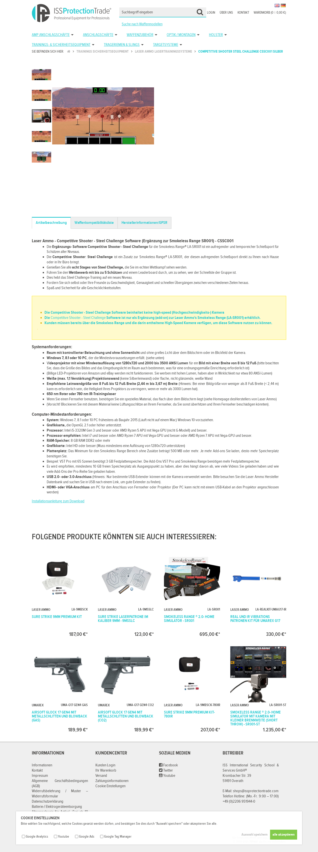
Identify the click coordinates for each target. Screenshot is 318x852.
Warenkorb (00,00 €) (270, 13)
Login (211, 13)
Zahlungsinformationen (111, 781)
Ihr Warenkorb (105, 770)
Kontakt (243, 13)
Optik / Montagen (181, 35)
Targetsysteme (165, 44)
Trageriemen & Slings (122, 44)
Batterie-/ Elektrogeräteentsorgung (57, 806)
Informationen (42, 765)
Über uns (226, 13)
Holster (216, 35)
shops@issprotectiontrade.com (255, 791)
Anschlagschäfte (98, 35)
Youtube (167, 775)
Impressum (40, 775)
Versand (101, 775)
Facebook (168, 765)
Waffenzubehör (140, 35)
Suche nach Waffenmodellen (142, 24)
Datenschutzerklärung (47, 801)
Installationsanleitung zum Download (58, 501)
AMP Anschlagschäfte (51, 35)
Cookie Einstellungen (110, 786)
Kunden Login (105, 765)
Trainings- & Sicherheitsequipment (61, 44)
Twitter (166, 770)
